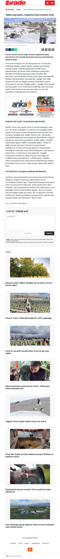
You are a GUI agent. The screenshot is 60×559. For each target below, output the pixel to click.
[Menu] (52, 2)
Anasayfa (9, 9)
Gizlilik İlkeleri (36, 543)
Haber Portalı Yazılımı (15, 556)
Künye (20, 543)
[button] (46, 49)
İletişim (27, 543)
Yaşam (18, 9)
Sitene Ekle (45, 543)
